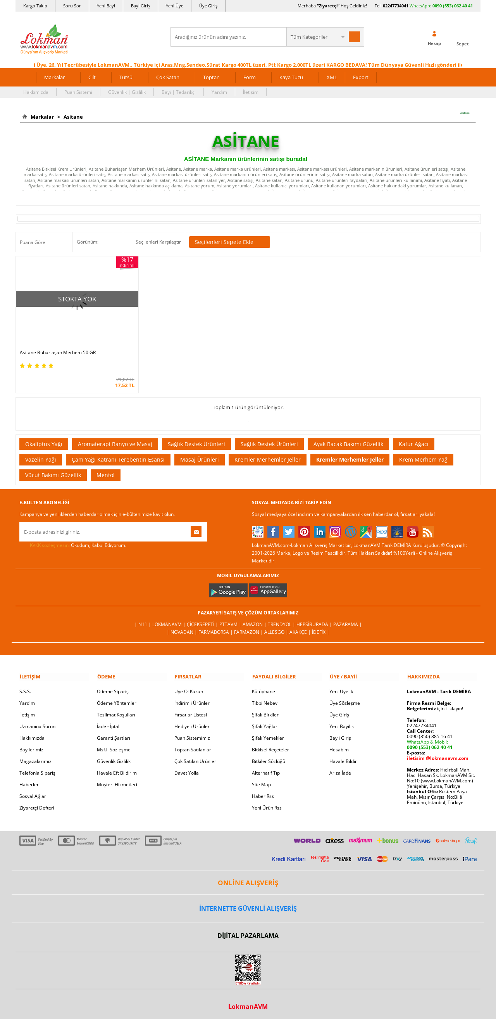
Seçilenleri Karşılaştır (158, 241)
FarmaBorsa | (216, 627)
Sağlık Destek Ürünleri (196, 439)
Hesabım (339, 744)
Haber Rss (263, 790)
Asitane (72, 116)
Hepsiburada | (314, 619)
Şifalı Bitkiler (265, 709)
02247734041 (395, 6)
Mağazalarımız (35, 756)
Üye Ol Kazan (188, 686)
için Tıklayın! (435, 703)
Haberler (29, 779)
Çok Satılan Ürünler (195, 756)
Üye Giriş (208, 6)
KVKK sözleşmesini (50, 540)
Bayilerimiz (31, 744)
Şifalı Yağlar (264, 721)
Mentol (105, 470)
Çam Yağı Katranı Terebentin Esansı (118, 454)
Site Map (261, 779)
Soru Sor (72, 6)
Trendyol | (282, 619)
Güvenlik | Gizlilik (127, 91)
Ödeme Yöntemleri (117, 697)
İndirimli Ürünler (192, 697)
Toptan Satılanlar (192, 744)
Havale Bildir (343, 756)
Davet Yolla (186, 767)
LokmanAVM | (169, 619)
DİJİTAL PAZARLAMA (248, 930)
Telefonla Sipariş (37, 767)
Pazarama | (347, 619)
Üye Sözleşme (344, 697)
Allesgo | (276, 627)
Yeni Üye (174, 6)
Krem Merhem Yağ (423, 454)
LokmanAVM (248, 1001)
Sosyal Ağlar (32, 790)
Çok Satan (167, 76)
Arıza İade (340, 767)
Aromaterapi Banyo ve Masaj (115, 439)
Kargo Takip (35, 6)
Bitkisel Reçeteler (270, 744)
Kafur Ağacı (414, 439)
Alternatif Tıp (266, 767)
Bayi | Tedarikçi (179, 91)
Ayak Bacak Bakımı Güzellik (348, 439)
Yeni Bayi (106, 6)
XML (332, 76)
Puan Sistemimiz (192, 732)
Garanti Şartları (113, 732)
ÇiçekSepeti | (203, 619)
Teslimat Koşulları (116, 709)
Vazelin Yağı (40, 454)
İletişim (250, 91)
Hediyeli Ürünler (192, 721)
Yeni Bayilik (341, 721)
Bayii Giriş (340, 732)
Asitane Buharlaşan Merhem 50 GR (58, 347)
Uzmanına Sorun (37, 721)
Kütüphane (263, 686)
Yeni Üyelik (341, 686)
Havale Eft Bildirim (117, 767)
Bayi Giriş (140, 6)
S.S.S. (25, 686)
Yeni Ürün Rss (267, 802)
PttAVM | (231, 619)
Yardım (219, 91)
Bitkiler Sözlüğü (268, 756)
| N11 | (143, 619)
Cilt (92, 76)
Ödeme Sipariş (113, 686)
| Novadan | (182, 627)
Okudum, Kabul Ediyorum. (72, 540)
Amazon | (255, 619)
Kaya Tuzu (291, 76)
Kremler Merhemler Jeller (267, 454)
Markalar (54, 76)
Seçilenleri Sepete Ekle (229, 241)
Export (361, 76)
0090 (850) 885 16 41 (430, 731)
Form (249, 76)
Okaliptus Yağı (43, 439)
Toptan (211, 76)
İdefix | (320, 627)
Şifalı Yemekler (268, 732)
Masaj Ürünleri (199, 454)
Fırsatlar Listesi (190, 709)
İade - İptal (108, 721)
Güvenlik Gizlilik (114, 756)
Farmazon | (249, 627)
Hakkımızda (35, 91)
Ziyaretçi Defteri (36, 802)
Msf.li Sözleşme (114, 744)
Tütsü (126, 76)
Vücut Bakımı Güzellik (53, 470)
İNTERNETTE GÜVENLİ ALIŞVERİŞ (248, 903)
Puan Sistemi (78, 91)
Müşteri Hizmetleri (117, 779)
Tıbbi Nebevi (265, 697)
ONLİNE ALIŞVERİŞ (248, 877)
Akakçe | (300, 627)
